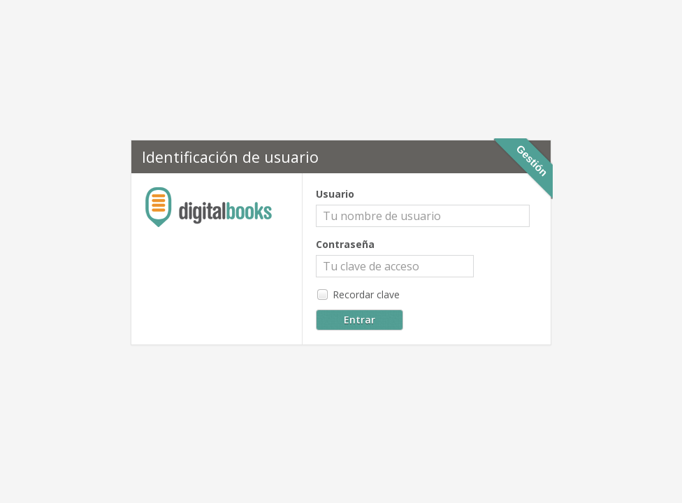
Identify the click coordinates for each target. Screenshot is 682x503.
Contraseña (345, 244)
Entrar (359, 319)
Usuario (335, 194)
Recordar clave (358, 295)
